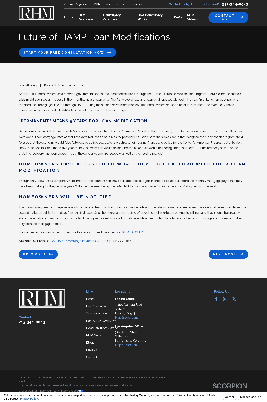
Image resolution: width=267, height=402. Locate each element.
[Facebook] (216, 299)
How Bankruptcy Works (102, 328)
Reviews (136, 4)
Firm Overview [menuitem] (85, 17)
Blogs (120, 4)
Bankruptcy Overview (101, 321)
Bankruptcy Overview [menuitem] (112, 17)
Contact (91, 357)
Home (90, 299)
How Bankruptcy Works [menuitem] (150, 17)
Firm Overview (96, 306)
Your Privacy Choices (68, 390)
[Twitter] (234, 299)
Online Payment (76, 4)
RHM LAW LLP (132, 232)
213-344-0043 (235, 4)
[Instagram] (225, 299)
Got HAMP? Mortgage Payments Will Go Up (81, 241)
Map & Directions (126, 317)
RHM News (102, 4)
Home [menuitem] (68, 17)
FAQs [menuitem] (178, 17)
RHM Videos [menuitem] (192, 17)
